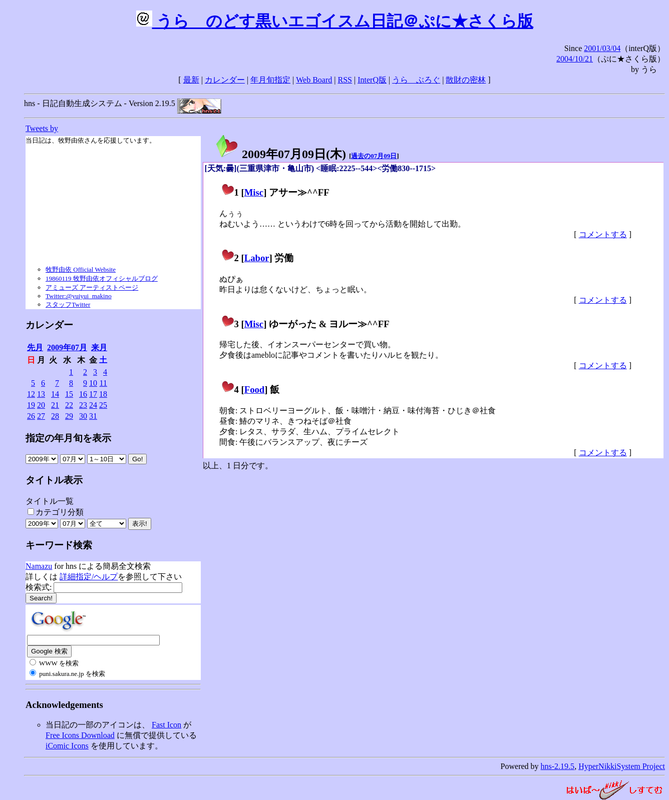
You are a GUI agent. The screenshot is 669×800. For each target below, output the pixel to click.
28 (55, 416)
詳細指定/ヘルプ (89, 576)
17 (93, 394)
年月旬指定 (270, 80)
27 (41, 416)
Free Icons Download (80, 735)
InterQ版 (372, 80)
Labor (256, 258)
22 (69, 405)
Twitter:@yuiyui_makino (79, 296)
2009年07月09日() (280, 154)
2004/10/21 (574, 59)
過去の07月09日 (374, 156)
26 (31, 416)
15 (69, 394)
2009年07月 (67, 347)
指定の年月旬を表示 (68, 438)
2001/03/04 (602, 48)
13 (41, 394)
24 (93, 405)
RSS (345, 80)
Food (254, 389)
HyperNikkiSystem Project (621, 766)
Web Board (314, 80)
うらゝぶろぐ (416, 80)
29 (69, 416)
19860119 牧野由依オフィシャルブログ (102, 278)
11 (103, 383)
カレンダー (225, 80)
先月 (35, 347)
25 (103, 405)
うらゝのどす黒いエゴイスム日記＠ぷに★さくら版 (334, 21)
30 (83, 416)
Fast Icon (166, 724)
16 (83, 394)
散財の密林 (466, 80)
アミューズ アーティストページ (92, 287)
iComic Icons (67, 745)
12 (31, 394)
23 (83, 405)
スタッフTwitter (68, 304)
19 (31, 405)
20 (41, 405)
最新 (191, 80)
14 (55, 394)
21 (55, 405)
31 (93, 416)
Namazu (39, 566)
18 (103, 394)
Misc (253, 192)
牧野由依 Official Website (81, 269)
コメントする (603, 234)
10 (93, 383)
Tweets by (42, 128)
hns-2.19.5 (558, 766)
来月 (99, 347)
